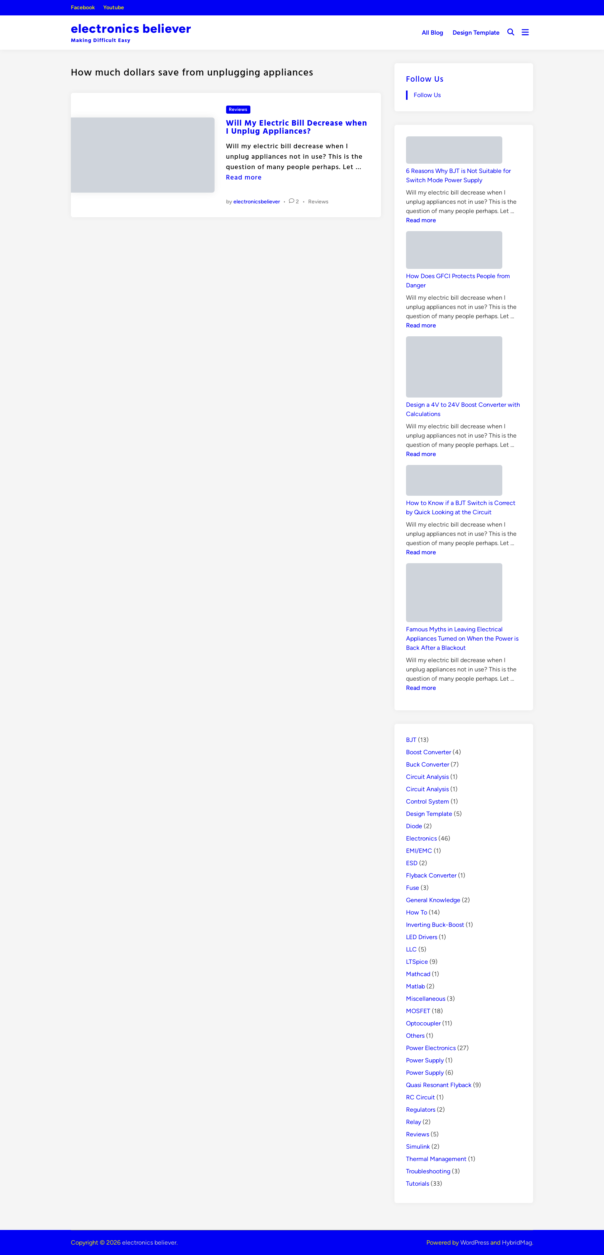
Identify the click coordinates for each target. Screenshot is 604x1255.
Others (415, 1035)
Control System (427, 801)
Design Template (476, 32)
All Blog (432, 32)
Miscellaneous (425, 998)
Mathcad (418, 974)
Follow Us (425, 78)
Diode (414, 826)
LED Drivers (421, 937)
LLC (411, 949)
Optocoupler (423, 1023)
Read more (244, 177)
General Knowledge (433, 900)
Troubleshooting (428, 1171)
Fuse (412, 887)
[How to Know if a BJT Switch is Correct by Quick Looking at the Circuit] (454, 481)
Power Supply (425, 1060)
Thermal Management (436, 1159)
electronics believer (131, 28)
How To (416, 912)
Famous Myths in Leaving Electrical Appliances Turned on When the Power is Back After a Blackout (462, 638)
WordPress (474, 1242)
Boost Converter (428, 752)
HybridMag (517, 1242)
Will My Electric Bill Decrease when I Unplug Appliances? (296, 126)
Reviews (238, 109)
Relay (413, 1122)
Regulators (420, 1109)
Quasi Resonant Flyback (438, 1085)
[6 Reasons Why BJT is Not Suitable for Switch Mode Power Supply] (454, 151)
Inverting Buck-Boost (435, 924)
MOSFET (418, 1011)
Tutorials (417, 1183)
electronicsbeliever (256, 201)
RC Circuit (420, 1097)
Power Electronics (431, 1048)
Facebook (83, 7)
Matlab (415, 986)
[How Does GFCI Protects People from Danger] (454, 251)
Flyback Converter (431, 875)
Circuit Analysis (427, 776)
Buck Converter (427, 764)
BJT (411, 739)
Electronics (421, 838)
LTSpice (417, 961)
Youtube (113, 7)
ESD (412, 863)
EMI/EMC (419, 850)
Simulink (418, 1146)
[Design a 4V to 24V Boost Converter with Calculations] (454, 368)
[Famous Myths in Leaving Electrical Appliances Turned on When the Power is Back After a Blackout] (454, 594)
